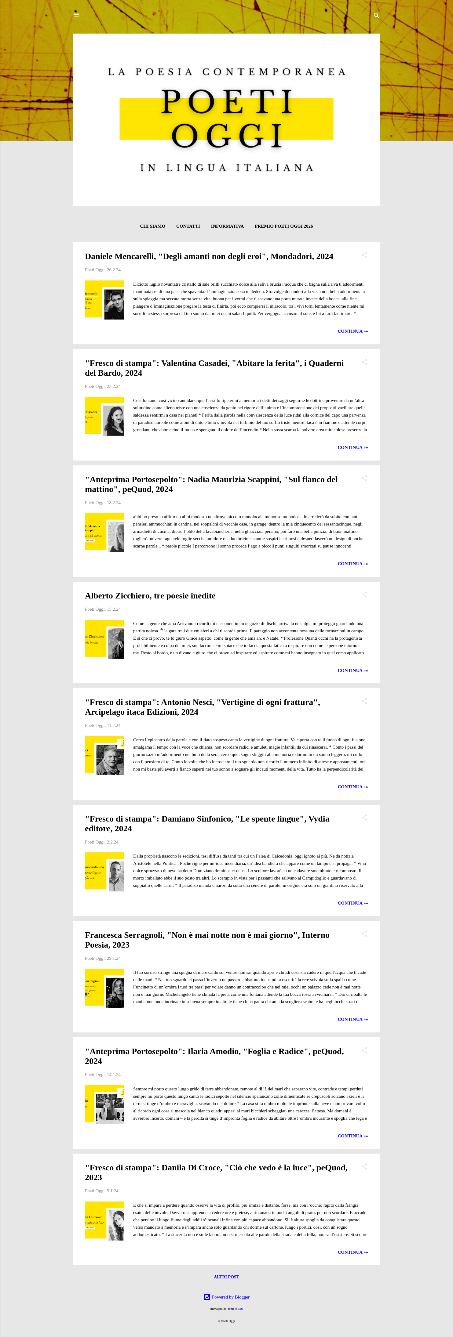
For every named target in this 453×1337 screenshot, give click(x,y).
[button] (364, 256)
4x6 (240, 1308)
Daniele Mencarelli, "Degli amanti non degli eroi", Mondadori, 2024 (209, 256)
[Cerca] (376, 16)
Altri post (226, 1277)
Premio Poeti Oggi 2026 (284, 226)
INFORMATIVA (227, 226)
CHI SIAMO (152, 226)
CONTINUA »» (353, 331)
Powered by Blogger (226, 1297)
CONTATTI (188, 226)
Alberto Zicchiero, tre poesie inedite (150, 595)
